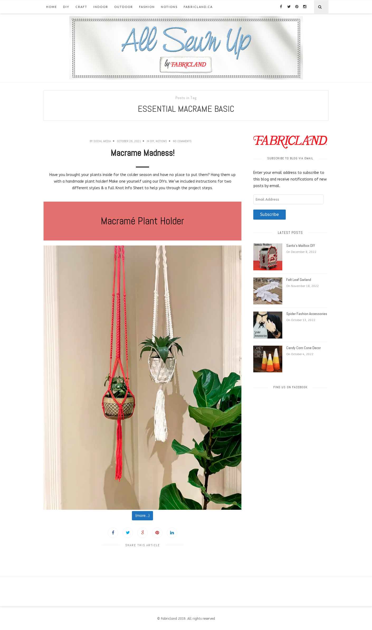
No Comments (182, 141)
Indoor (100, 6)
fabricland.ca (198, 6)
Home (51, 6)
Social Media (102, 141)
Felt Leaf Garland (298, 279)
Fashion (147, 6)
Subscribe (269, 214)
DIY (66, 6)
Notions (169, 6)
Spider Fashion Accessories (306, 313)
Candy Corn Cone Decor (303, 347)
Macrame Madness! (142, 153)
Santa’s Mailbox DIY (300, 245)
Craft (81, 6)
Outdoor (123, 6)
